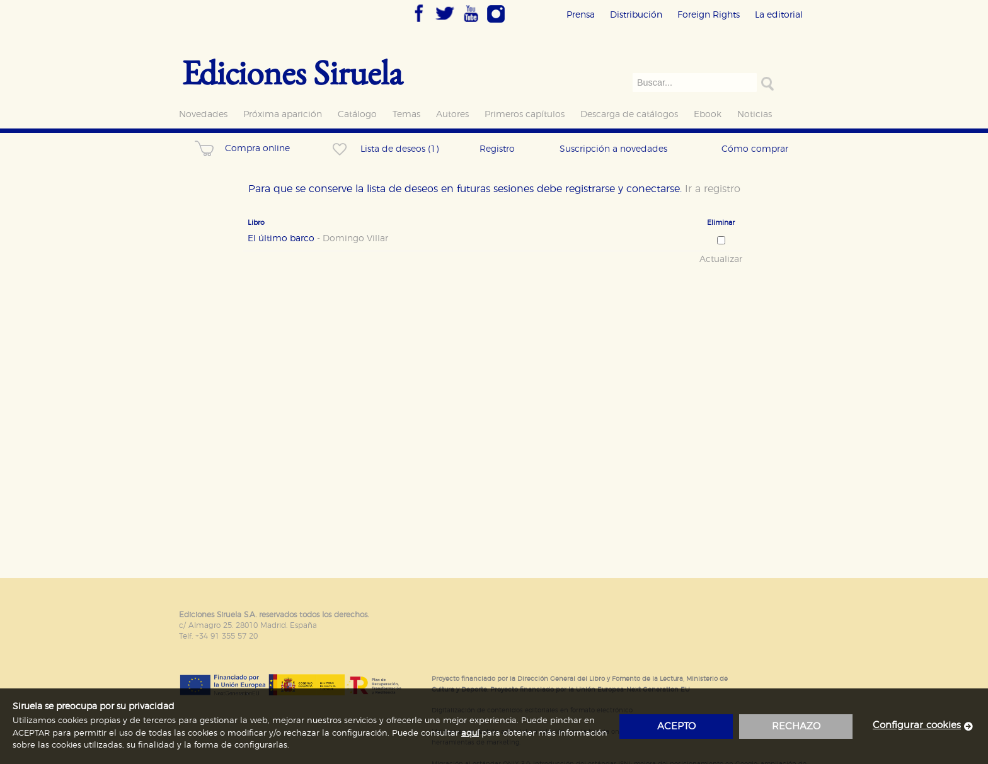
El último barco (318, 238)
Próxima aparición (282, 114)
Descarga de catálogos (629, 114)
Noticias (754, 114)
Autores (452, 114)
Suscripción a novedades (613, 149)
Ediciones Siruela (292, 72)
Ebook (707, 114)
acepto (676, 726)
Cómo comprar (754, 149)
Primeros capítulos (525, 114)
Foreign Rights (708, 15)
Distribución (636, 15)
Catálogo (357, 114)
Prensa (580, 15)
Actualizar (720, 259)
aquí (470, 733)
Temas (406, 114)
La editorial (779, 15)
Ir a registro (712, 189)
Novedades (203, 114)
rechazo (796, 726)
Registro (497, 149)
